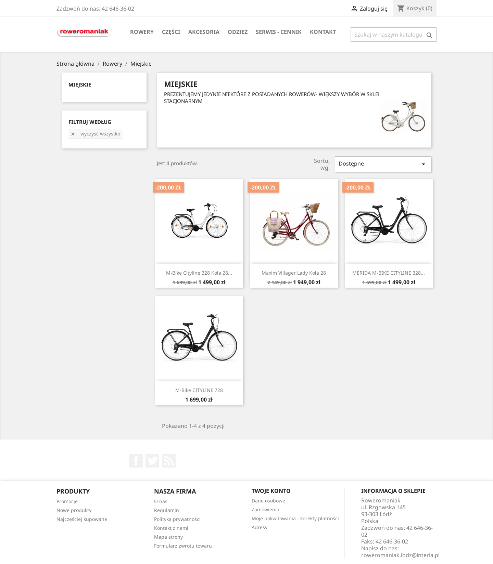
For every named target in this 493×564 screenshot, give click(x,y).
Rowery (142, 32)
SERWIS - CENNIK (279, 32)
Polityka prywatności (177, 519)
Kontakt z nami (171, 528)
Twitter (152, 461)
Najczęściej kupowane (81, 519)
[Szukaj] (394, 34)
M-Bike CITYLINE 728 (199, 390)
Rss (169, 461)
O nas (160, 501)
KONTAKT (323, 32)
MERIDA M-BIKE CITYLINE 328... (388, 273)
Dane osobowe (268, 500)
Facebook (136, 461)
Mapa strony (168, 537)
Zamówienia (265, 509)
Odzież (238, 32)
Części (171, 32)
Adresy (259, 527)
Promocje (67, 501)
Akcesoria (203, 32)
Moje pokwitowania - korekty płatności (295, 518)
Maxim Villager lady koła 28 (294, 273)
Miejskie (79, 84)
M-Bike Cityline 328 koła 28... (199, 273)
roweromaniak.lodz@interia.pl (400, 555)
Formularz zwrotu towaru (183, 545)
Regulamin (166, 510)
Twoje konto (271, 491)
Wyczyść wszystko (95, 133)
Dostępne (383, 164)
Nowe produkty (73, 510)
